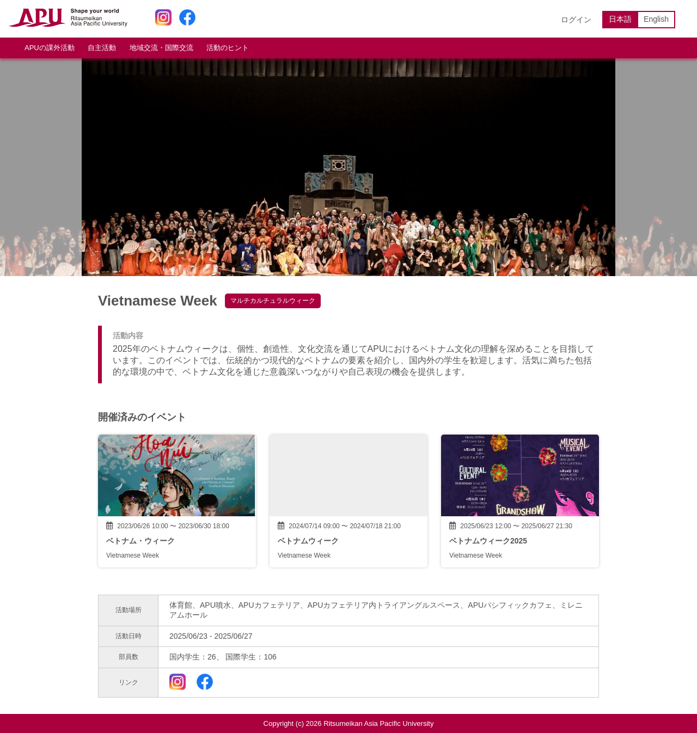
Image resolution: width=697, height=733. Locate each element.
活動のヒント (227, 48)
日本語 (620, 19)
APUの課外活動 (50, 48)
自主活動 (102, 48)
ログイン (576, 19)
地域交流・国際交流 (161, 48)
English (656, 19)
